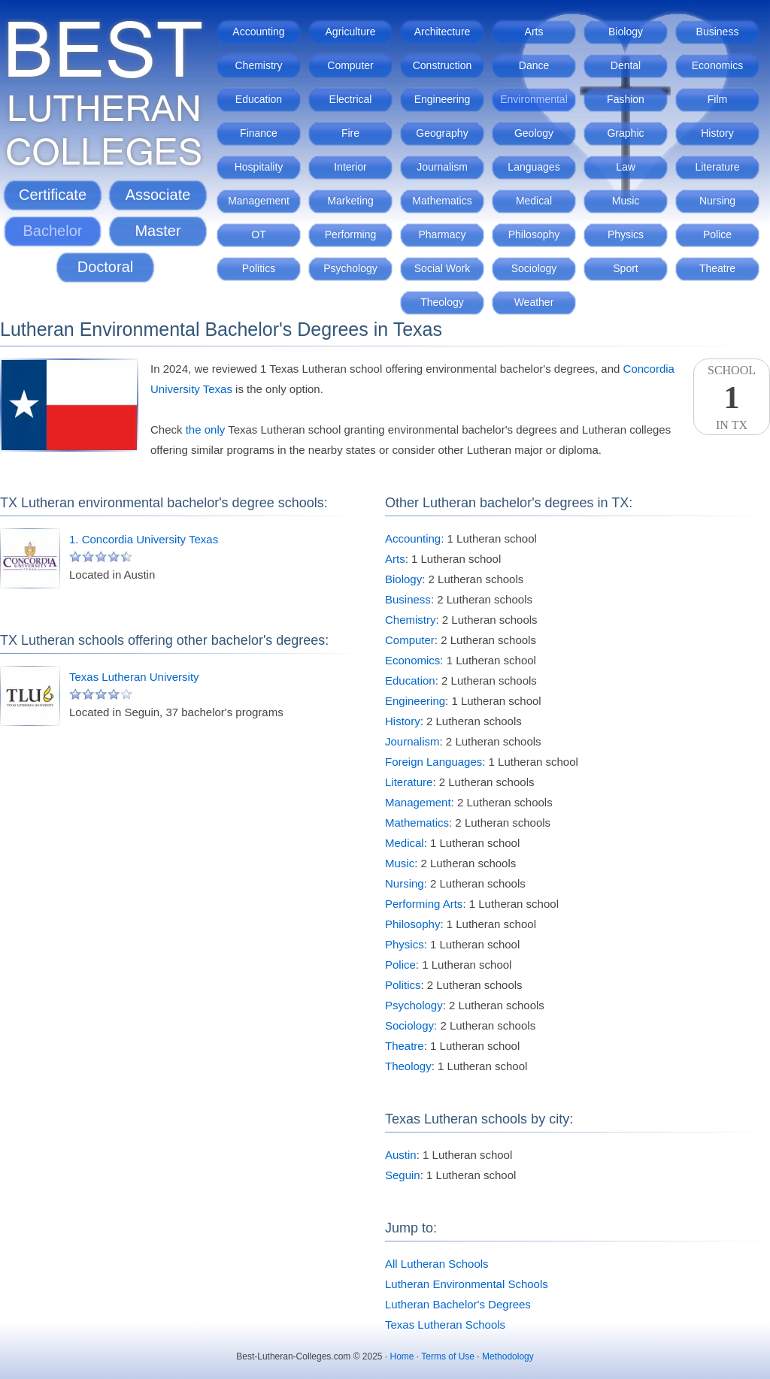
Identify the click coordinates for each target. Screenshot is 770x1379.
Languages (533, 167)
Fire (350, 133)
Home (402, 1356)
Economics (717, 65)
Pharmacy (441, 234)
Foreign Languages (433, 761)
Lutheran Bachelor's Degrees (458, 1304)
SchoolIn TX (731, 397)
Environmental (534, 99)
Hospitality (259, 167)
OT (258, 234)
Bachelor (53, 230)
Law (625, 167)
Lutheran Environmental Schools (466, 1284)
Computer (350, 65)
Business (717, 32)
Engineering (442, 99)
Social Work (442, 268)
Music (626, 201)
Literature (717, 167)
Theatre (717, 268)
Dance (534, 65)
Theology (442, 302)
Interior (350, 167)
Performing (350, 234)
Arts (534, 32)
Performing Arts (423, 903)
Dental (626, 65)
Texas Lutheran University (134, 676)
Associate (158, 194)
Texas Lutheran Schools (445, 1324)
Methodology (508, 1356)
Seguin (402, 1175)
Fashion (625, 99)
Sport (625, 268)
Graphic (625, 133)
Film (717, 99)
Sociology (534, 268)
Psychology (350, 268)
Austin (401, 1154)
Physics (626, 234)
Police (717, 234)
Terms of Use (447, 1356)
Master (157, 230)
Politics (258, 268)
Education (258, 99)
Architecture (442, 32)
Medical (534, 201)
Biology (625, 32)
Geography (442, 133)
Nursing (717, 201)
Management (259, 201)
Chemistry (258, 65)
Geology (533, 133)
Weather (534, 302)
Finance (258, 133)
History (717, 133)
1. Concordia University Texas (143, 539)
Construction (442, 65)
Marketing (350, 201)
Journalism (442, 167)
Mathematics (441, 201)
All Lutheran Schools (437, 1263)
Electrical (350, 99)
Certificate (52, 194)
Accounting (258, 32)
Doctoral (105, 267)
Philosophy (534, 234)
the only (206, 429)
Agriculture (351, 32)
